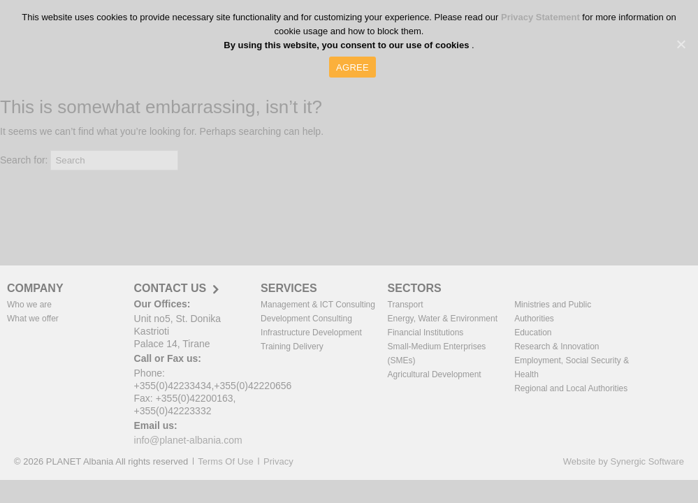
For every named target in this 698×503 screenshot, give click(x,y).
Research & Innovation (556, 346)
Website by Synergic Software (623, 461)
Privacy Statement (541, 17)
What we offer (33, 318)
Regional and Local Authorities (570, 388)
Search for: (24, 160)
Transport (405, 304)
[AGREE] (681, 44)
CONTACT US (170, 288)
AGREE (352, 67)
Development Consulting (306, 318)
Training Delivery (292, 346)
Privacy (278, 461)
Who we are (29, 304)
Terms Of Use (225, 461)
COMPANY (35, 288)
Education (532, 332)
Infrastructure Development (311, 332)
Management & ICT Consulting (318, 304)
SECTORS (415, 288)
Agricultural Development (434, 374)
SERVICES (289, 288)
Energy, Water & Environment (442, 318)
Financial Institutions (426, 332)
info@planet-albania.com (188, 440)
